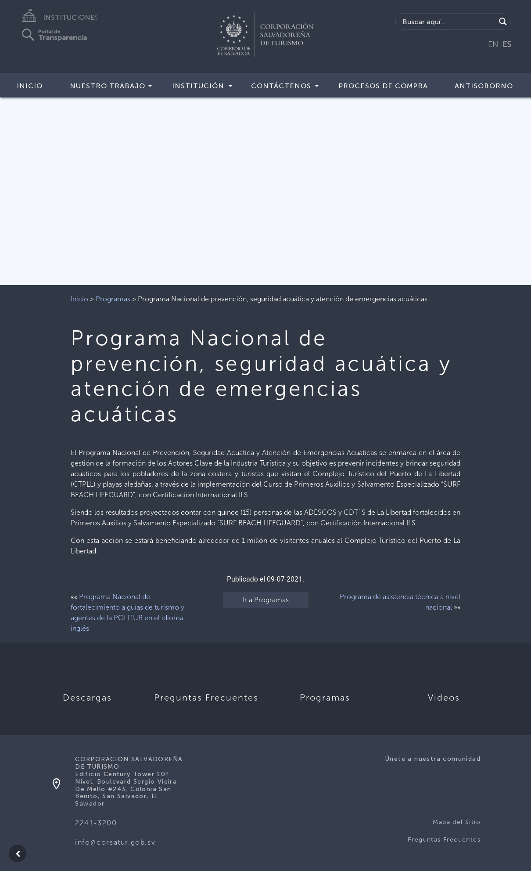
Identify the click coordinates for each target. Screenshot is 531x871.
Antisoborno (484, 86)
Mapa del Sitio (457, 822)
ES (506, 44)
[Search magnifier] (502, 21)
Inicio (30, 86)
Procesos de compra (383, 86)
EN (493, 44)
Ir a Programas (266, 600)
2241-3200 (96, 823)
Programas (113, 299)
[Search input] (447, 21)
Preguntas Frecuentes (444, 839)
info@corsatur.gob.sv (115, 842)
